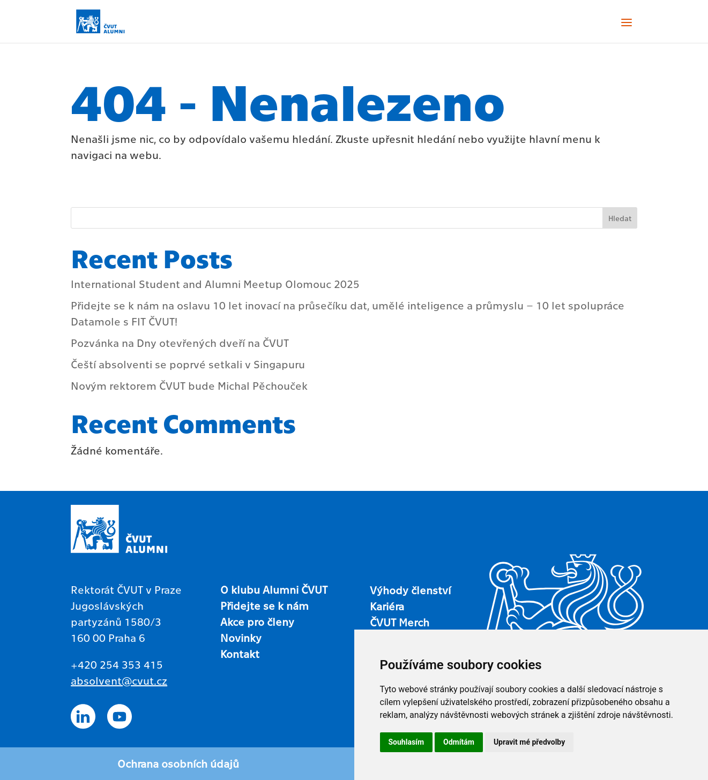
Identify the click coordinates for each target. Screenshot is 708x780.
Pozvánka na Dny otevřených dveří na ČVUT (180, 342)
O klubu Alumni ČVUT (273, 589)
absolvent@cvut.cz (119, 680)
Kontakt (239, 653)
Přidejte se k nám (264, 605)
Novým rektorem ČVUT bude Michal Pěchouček (189, 385)
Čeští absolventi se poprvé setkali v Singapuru (188, 364)
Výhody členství (410, 590)
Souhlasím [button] (406, 742)
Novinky (241, 637)
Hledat (619, 218)
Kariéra (387, 606)
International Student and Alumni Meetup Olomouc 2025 (215, 283)
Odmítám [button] (458, 742)
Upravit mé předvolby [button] (529, 742)
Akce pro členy (257, 621)
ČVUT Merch (399, 622)
